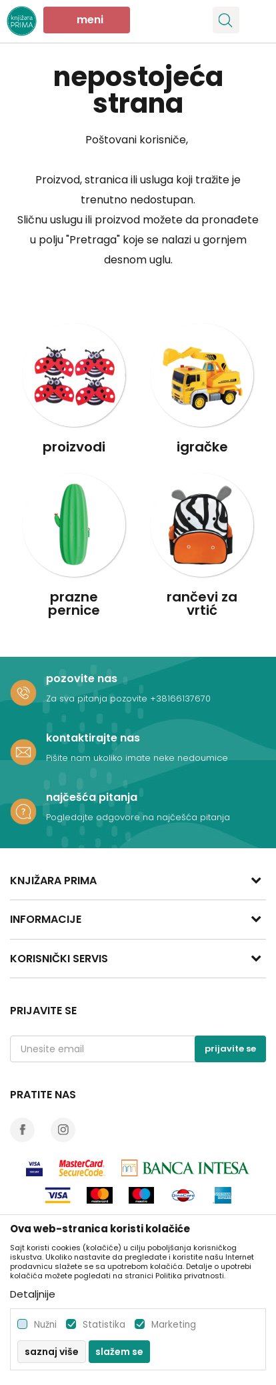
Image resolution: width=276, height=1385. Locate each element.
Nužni (45, 1324)
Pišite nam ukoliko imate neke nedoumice (137, 758)
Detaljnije (32, 1294)
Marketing (173, 1324)
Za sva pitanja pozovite (98, 698)
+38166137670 (180, 698)
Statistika (104, 1324)
